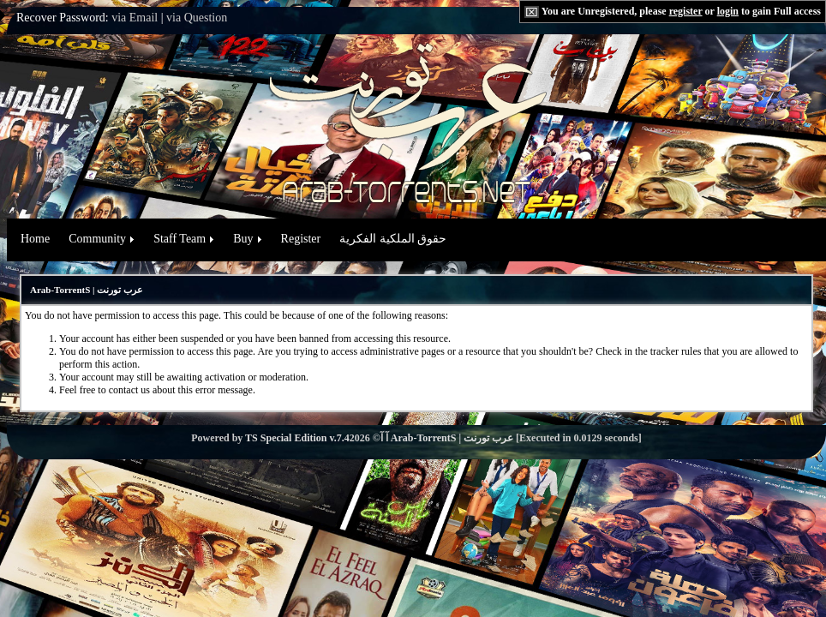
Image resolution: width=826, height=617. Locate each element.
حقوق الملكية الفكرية (392, 238)
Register (301, 238)
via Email (134, 17)
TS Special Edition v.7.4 (297, 438)
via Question (196, 17)
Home (35, 238)
